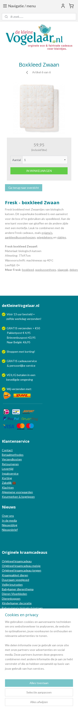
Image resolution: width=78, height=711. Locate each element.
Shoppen (12, 351)
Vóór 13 (12, 314)
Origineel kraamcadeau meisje (21, 566)
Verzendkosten (12, 459)
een (32, 375)
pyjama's (47, 232)
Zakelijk (7, 482)
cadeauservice (27, 361)
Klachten (8, 487)
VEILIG (12, 375)
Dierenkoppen (11, 598)
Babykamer (9, 589)
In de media (9, 520)
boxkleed (28, 269)
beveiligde (13, 379)
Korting (7, 478)
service (30, 365)
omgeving (26, 379)
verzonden (33, 319)
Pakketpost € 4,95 (16, 333)
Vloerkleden (19, 594)
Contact (7, 450)
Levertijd (7, 468)
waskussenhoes (45, 269)
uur (19, 314)
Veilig (6, 584)
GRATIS (12, 361)
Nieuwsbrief (10, 529)
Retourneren (10, 464)
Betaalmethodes (13, 454)
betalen (22, 375)
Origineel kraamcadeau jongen (21, 570)
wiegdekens (45, 237)
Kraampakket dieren (15, 575)
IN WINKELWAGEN (39, 170)
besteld (27, 314)
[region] (39, 647)
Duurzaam (8, 580)
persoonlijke (17, 365)
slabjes (61, 237)
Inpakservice (10, 473)
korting (29, 351)
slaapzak (62, 269)
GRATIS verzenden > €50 (23, 328)
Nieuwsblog (9, 525)
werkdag (20, 319)
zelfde (10, 319)
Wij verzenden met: (19, 389)
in (28, 375)
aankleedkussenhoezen (20, 237)
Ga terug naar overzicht (23, 187)
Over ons (8, 515)
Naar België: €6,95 (18, 342)
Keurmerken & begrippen (18, 496)
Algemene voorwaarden (17, 492)
